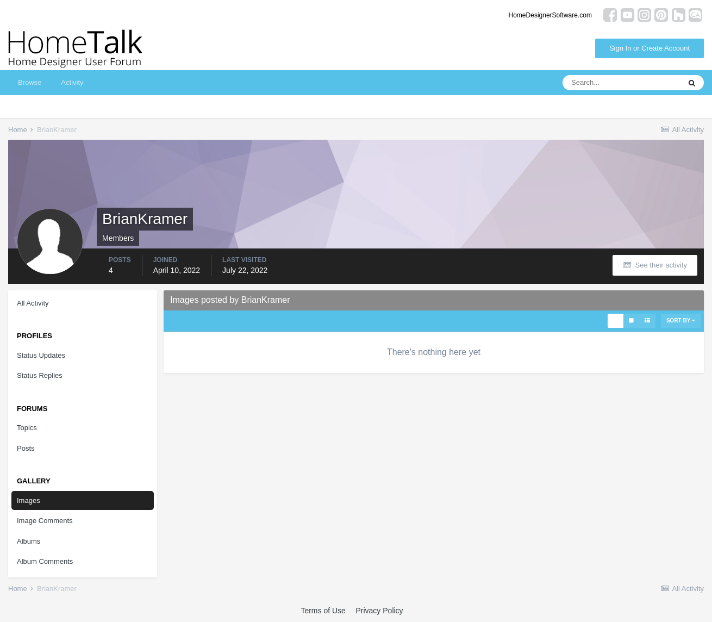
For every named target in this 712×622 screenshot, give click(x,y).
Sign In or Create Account (649, 48)
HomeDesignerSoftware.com (550, 15)
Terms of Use (323, 610)
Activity (72, 82)
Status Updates (41, 355)
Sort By (680, 321)
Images (28, 500)
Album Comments (45, 561)
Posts (26, 448)
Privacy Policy (379, 610)
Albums (28, 541)
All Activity (33, 303)
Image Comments (45, 521)
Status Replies (40, 375)
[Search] (621, 82)
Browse (29, 82)
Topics (27, 428)
